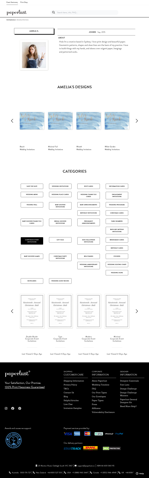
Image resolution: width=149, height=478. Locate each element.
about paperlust (99, 381)
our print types (99, 392)
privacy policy (70, 384)
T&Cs (66, 388)
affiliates (96, 408)
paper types (98, 400)
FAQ (94, 388)
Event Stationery (12, 2)
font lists (124, 384)
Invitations (10, 20)
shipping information (74, 381)
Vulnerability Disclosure (103, 412)
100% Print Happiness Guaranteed (25, 387)
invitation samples (73, 408)
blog (66, 396)
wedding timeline (100, 384)
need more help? (128, 406)
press (94, 404)
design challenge (128, 388)
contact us (69, 392)
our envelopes (99, 396)
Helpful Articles (71, 400)
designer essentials (129, 381)
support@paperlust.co (86, 465)
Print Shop (24, 2)
